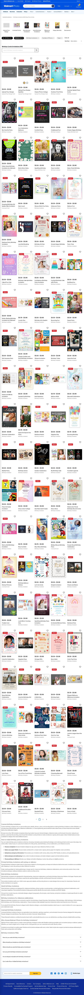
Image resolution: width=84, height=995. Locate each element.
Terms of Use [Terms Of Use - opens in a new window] (51, 986)
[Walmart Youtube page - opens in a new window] (62, 973)
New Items (12, 11)
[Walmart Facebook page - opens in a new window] (52, 973)
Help (59, 6)
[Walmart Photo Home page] (11, 6)
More (72, 11)
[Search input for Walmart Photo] (37, 6)
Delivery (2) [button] (19, 38)
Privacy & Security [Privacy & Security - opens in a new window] (62, 986)
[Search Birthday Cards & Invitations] (18, 50)
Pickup (25, 11)
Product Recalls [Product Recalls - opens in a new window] (8, 986)
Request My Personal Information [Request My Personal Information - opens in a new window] (61, 988)
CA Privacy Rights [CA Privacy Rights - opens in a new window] (74, 986)
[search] (37, 50)
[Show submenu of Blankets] (69, 12)
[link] (6, 27)
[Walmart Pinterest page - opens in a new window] (59, 973)
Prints (31, 11)
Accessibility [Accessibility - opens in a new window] (17, 986)
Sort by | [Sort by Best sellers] (67, 41)
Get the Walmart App (40, 986)
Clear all (66, 37)
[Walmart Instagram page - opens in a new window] (66, 973)
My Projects (28, 1)
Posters (49, 11)
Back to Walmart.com (8, 1)
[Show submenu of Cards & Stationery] (45, 12)
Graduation (19, 11)
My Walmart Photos (36, 1)
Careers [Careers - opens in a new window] (29, 984)
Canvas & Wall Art (58, 11)
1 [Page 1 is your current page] (39, 819)
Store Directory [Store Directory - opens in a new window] (20, 984)
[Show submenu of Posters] (51, 12)
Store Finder (20, 1)
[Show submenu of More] (74, 12)
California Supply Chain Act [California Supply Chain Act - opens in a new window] (20, 988)
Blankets (66, 11)
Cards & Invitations (7, 17)
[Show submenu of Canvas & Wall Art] (62, 12)
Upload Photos (46, 1)
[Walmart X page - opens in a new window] (55, 973)
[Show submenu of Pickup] (27, 12)
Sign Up (35, 973)
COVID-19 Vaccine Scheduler (68, 984)
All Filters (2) (7, 38)
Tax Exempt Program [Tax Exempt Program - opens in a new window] (27, 986)
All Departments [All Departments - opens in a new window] (10, 984)
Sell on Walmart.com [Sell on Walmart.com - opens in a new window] (48, 984)
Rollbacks (5, 11)
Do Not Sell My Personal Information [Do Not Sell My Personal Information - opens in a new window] (40, 988)
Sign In (78, 1)
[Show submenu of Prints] (33, 12)
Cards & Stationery (40, 11)
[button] (9, 58)
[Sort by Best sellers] (76, 41)
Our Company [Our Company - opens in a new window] (37, 984)
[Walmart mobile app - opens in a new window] (75, 973)
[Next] (46, 819)
